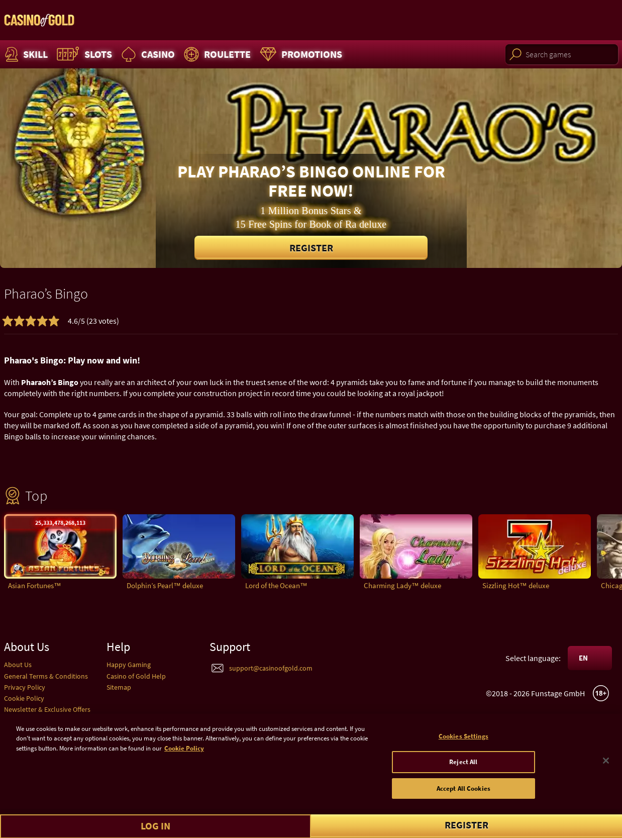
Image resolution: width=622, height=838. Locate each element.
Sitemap (119, 687)
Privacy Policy (24, 687)
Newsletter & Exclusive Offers (47, 709)
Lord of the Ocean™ (276, 585)
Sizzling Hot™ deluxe (515, 585)
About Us (18, 664)
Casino (147, 54)
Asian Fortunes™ (34, 585)
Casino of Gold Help (136, 676)
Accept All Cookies (463, 793)
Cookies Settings (463, 740)
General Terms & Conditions (46, 676)
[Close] (606, 765)
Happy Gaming (129, 664)
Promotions (299, 54)
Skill (25, 54)
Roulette (216, 54)
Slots (83, 54)
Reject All (463, 766)
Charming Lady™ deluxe (402, 585)
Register (311, 247)
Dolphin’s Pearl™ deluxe (165, 585)
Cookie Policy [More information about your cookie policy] (184, 753)
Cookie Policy (24, 698)
